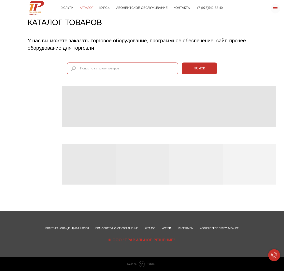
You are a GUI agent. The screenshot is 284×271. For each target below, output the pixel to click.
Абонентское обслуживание (219, 228)
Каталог (150, 228)
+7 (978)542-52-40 (209, 7)
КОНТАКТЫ (182, 7)
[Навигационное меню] (275, 8)
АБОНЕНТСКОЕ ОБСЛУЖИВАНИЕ (142, 7)
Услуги (166, 228)
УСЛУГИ (67, 7)
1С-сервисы (185, 228)
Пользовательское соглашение (116, 228)
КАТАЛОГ (86, 7)
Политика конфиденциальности (67, 228)
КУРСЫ (104, 7)
